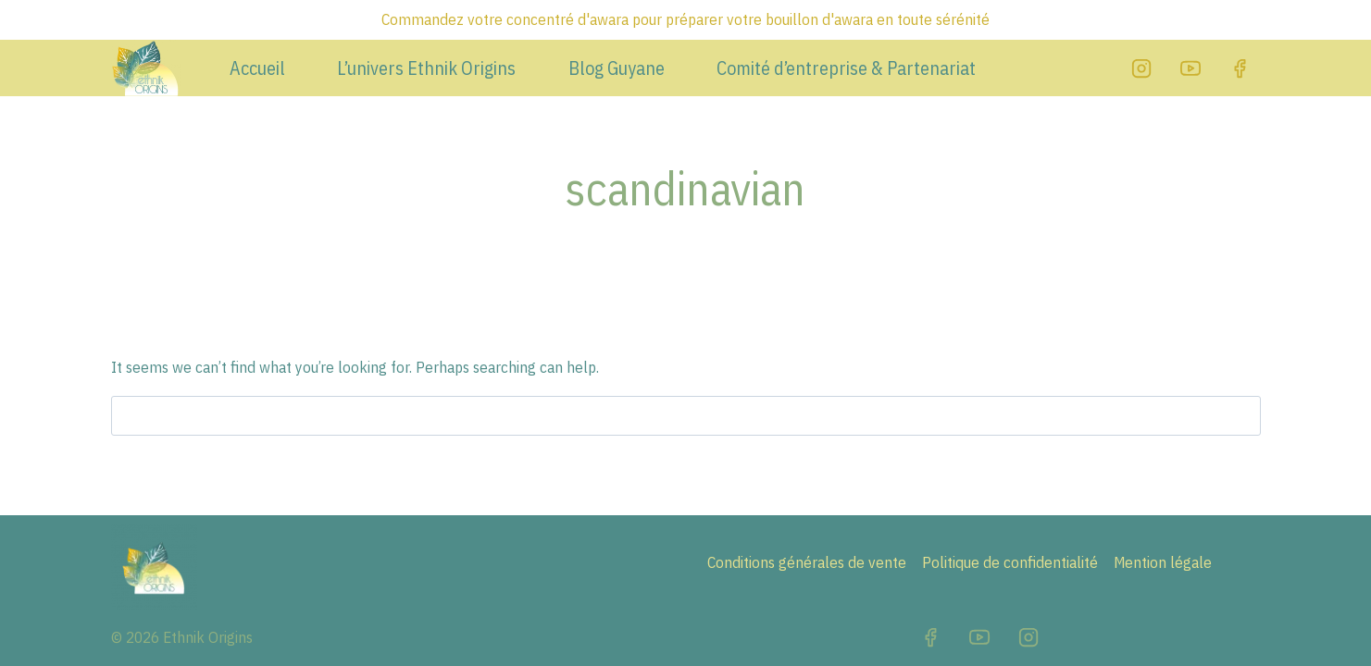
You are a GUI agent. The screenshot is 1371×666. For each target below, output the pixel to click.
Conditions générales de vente (806, 562)
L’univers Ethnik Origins (426, 68)
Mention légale (1163, 562)
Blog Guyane (616, 68)
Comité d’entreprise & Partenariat (846, 68)
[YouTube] (1190, 68)
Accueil (257, 68)
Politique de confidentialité (1010, 562)
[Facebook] (1239, 68)
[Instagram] (1141, 68)
